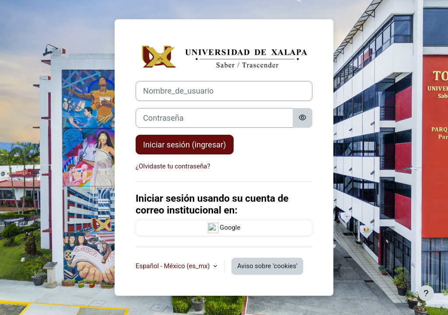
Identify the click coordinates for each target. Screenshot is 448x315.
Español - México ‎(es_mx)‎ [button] (173, 266)
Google (224, 228)
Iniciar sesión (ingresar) (184, 144)
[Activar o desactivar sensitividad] (302, 118)
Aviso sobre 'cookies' (267, 266)
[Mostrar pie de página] (426, 293)
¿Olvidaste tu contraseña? (173, 166)
